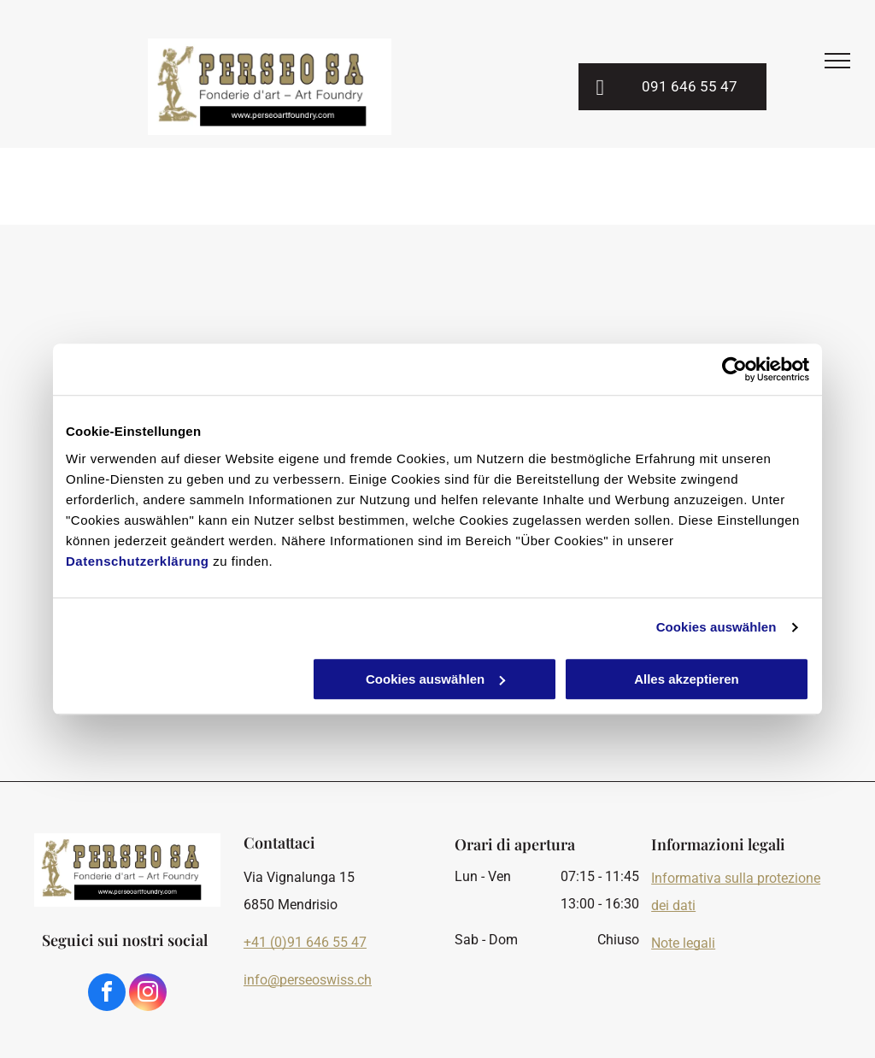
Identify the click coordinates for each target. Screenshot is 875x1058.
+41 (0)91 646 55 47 (305, 942)
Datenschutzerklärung (137, 561)
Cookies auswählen (716, 627)
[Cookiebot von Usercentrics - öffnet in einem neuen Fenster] (734, 369)
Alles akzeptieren (686, 679)
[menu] (837, 60)
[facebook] (107, 994)
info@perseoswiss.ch (308, 980)
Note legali (683, 943)
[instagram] (148, 994)
